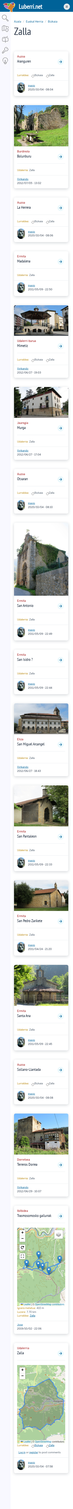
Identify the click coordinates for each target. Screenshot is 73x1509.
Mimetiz (22, 345)
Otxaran (22, 478)
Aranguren (24, 61)
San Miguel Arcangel (31, 744)
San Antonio (25, 605)
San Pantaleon (27, 836)
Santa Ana (24, 1015)
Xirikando (22, 179)
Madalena (23, 261)
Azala (17, 21)
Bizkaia (52, 21)
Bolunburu (24, 156)
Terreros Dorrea (27, 1164)
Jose (20, 1324)
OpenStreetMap (43, 1441)
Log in (22, 1452)
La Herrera (24, 207)
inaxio (31, 85)
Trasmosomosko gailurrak (34, 1215)
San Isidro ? (25, 659)
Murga (21, 427)
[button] (38, 1255)
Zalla (32, 1315)
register (33, 1452)
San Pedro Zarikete (29, 920)
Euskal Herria (34, 21)
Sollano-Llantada (29, 1069)
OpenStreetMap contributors (49, 1304)
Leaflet (26, 1304)
